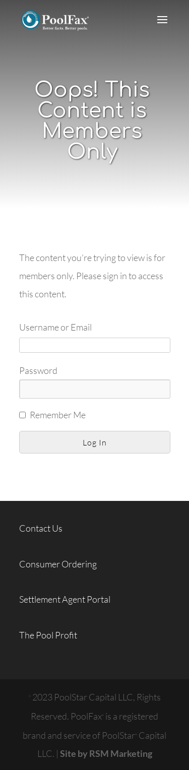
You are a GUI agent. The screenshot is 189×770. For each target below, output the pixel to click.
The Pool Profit (48, 634)
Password (38, 370)
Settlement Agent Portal (64, 599)
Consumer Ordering (58, 563)
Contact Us (40, 528)
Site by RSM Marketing (106, 753)
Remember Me (58, 414)
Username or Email (55, 327)
